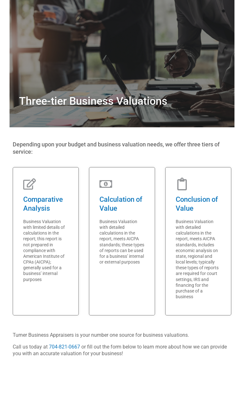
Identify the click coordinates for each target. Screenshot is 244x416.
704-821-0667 (64, 347)
